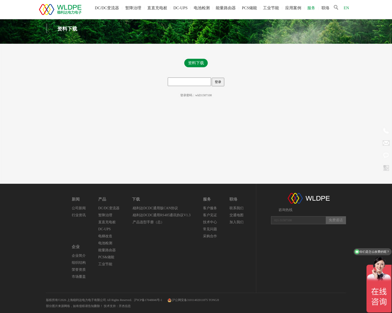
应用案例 (293, 8)
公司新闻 (79, 208)
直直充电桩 (157, 8)
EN (346, 8)
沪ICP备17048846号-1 (148, 300)
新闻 (76, 199)
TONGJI (213, 300)
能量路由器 (226, 8)
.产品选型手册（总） (148, 222)
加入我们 (237, 222)
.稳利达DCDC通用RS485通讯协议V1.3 (161, 215)
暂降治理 (133, 8)
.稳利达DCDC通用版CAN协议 (155, 208)
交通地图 (237, 215)
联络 (326, 8)
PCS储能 (249, 8)
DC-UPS (180, 8)
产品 (102, 199)
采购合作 (210, 236)
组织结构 (79, 262)
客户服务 (210, 208)
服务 (311, 8)
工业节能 (271, 8)
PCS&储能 (106, 257)
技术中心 (210, 222)
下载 (136, 199)
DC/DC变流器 (107, 8)
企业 (76, 246)
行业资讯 (79, 215)
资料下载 (196, 63)
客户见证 (210, 215)
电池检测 (202, 8)
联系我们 (237, 208)
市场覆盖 (79, 276)
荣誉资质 (79, 270)
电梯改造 (105, 236)
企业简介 (79, 256)
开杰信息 (125, 306)
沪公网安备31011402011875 (190, 300)
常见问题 (210, 229)
